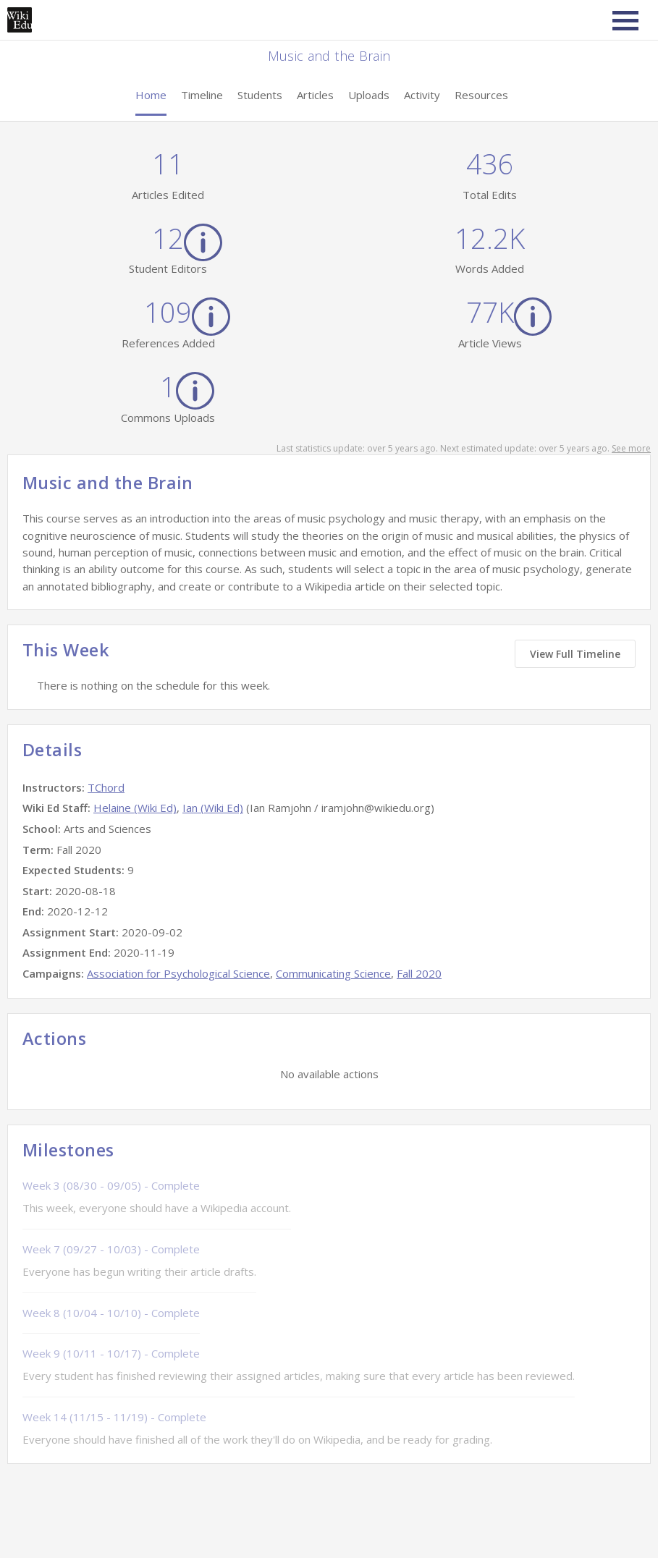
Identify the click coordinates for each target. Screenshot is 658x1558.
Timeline (202, 95)
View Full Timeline (575, 654)
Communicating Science (333, 973)
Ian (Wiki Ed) (212, 807)
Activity (422, 95)
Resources (481, 95)
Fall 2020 (419, 973)
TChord (106, 787)
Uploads (368, 95)
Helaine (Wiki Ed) (135, 807)
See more (631, 448)
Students (259, 95)
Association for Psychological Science (178, 973)
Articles (315, 95)
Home (150, 95)
